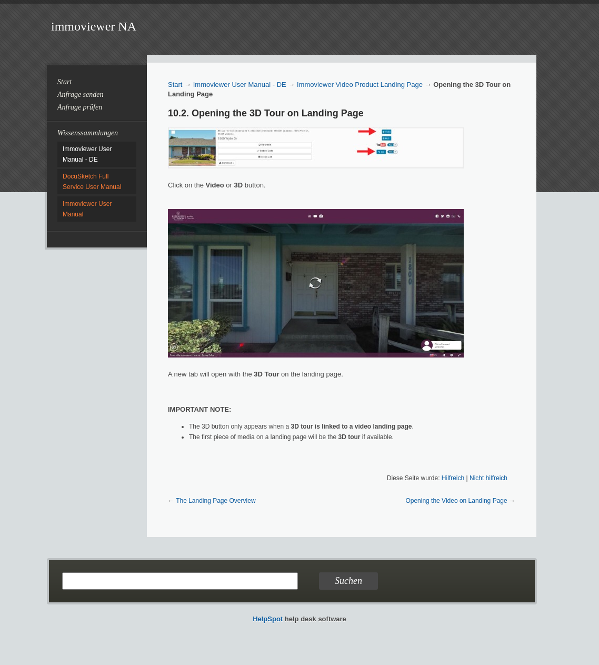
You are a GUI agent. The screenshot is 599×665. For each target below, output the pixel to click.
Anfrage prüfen (79, 107)
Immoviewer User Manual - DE (239, 84)
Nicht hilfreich (488, 478)
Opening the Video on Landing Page (456, 500)
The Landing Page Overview (215, 500)
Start (64, 82)
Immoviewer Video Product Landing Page (360, 84)
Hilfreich (453, 478)
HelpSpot (268, 619)
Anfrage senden (80, 94)
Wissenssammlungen (87, 133)
